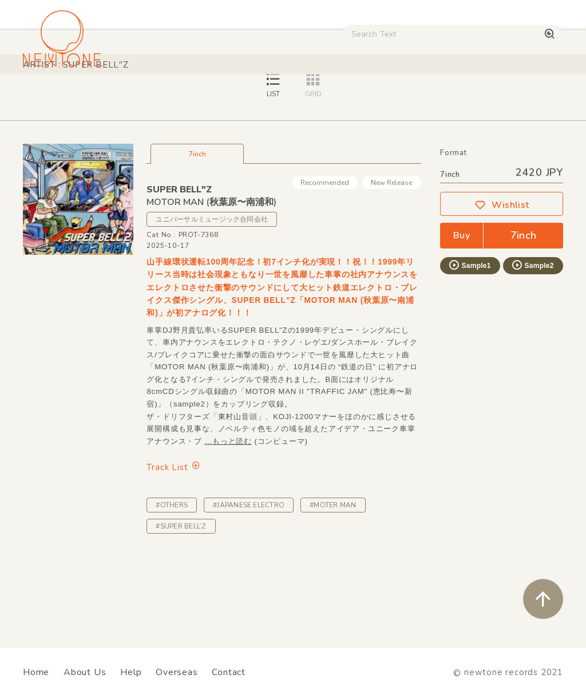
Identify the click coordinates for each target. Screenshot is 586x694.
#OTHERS (172, 585)
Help (130, 672)
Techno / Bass (130, 97)
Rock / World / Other (291, 97)
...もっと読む (227, 521)
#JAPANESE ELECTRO (248, 585)
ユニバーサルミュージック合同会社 (212, 299)
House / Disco (55, 97)
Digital (489, 97)
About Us (85, 672)
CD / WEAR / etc (384, 97)
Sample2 (532, 345)
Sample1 (469, 345)
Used (446, 97)
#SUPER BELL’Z (181, 606)
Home (36, 672)
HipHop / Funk (203, 97)
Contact (229, 672)
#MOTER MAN (333, 585)
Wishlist (501, 285)
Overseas (176, 672)
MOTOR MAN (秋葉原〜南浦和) (211, 282)
